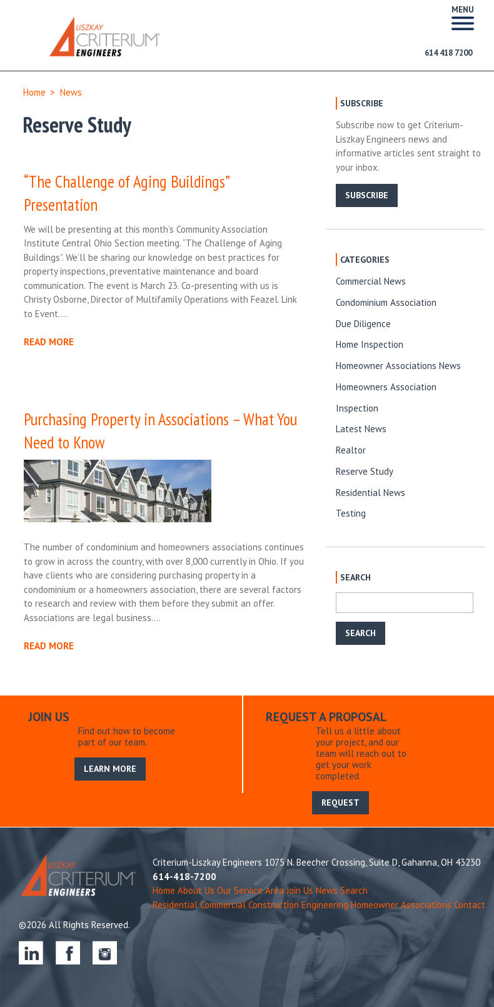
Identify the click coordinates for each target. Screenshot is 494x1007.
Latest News (361, 429)
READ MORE (49, 342)
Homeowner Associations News (398, 366)
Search (354, 890)
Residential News (370, 492)
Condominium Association (386, 302)
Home (34, 92)
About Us (196, 890)
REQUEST (340, 802)
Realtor (351, 450)
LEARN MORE (110, 768)
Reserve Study (364, 471)
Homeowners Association (386, 387)
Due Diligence (363, 324)
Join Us (299, 890)
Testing (351, 513)
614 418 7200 (448, 53)
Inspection (357, 408)
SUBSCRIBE (366, 195)
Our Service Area (250, 890)
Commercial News (371, 281)
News (71, 92)
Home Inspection (369, 344)
